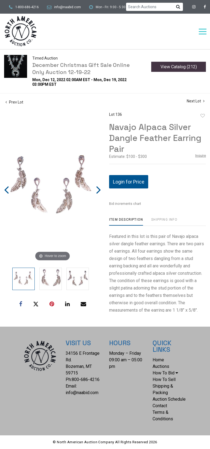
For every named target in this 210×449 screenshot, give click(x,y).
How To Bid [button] (165, 373)
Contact (160, 405)
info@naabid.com (67, 7)
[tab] (126, 222)
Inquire (200, 155)
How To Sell (164, 379)
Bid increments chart (125, 204)
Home (158, 359)
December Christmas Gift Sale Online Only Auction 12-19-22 (81, 68)
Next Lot (196, 101)
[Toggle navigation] (202, 31)
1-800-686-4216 (27, 7)
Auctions (161, 366)
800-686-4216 (86, 379)
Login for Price (128, 182)
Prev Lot (14, 102)
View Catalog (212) (179, 66)
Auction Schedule (169, 399)
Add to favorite (202, 116)
